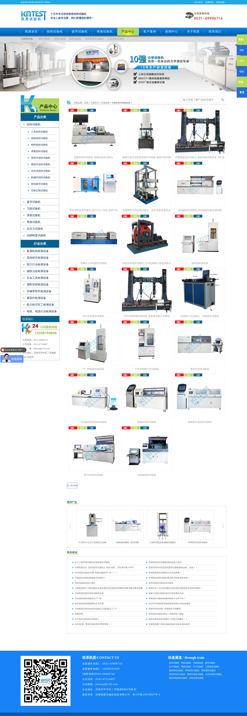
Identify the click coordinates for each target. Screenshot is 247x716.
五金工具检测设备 (38, 277)
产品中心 (95, 103)
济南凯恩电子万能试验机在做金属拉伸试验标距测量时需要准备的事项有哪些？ (109, 589)
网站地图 (220, 2)
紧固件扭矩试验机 (195, 674)
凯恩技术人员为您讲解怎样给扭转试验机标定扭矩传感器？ (175, 588)
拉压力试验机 (35, 228)
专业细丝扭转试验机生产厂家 (88, 598)
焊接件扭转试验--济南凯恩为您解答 (165, 609)
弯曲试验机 (33, 222)
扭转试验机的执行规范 (85, 583)
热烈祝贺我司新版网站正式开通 (89, 603)
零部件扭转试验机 (40, 158)
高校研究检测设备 (38, 257)
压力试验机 (198, 666)
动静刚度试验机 (36, 235)
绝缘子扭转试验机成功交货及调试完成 (166, 593)
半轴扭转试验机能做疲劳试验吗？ (90, 578)
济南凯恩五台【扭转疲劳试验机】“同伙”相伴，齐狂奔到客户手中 (104, 567)
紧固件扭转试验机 (40, 164)
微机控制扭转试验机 (178, 678)
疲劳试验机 (80, 31)
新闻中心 (171, 31)
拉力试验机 (174, 666)
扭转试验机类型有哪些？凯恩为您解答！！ (168, 619)
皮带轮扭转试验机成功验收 (161, 583)
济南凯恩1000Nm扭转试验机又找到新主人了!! (96, 609)
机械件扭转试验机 (40, 177)
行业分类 (105, 103)
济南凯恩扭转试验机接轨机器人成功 (165, 562)
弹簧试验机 (105, 31)
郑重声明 (79, 614)
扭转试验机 (55, 31)
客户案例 (149, 31)
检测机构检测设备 (38, 251)
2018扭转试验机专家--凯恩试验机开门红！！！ (96, 572)
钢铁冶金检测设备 (38, 271)
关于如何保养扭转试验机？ (87, 619)
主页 (86, 103)
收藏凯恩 (209, 2)
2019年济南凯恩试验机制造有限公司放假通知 (169, 603)
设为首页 (198, 2)
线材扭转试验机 (39, 138)
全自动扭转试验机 (40, 171)
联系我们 (215, 31)
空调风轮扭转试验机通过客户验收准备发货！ (169, 578)
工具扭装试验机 (212, 666)
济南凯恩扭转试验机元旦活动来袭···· (165, 572)
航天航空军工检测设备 (40, 304)
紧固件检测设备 (36, 297)
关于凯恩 (193, 31)
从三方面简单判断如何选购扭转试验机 (92, 562)
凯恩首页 (31, 31)
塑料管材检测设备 (38, 284)
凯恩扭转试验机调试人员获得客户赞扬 (166, 614)
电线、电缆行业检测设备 (42, 311)
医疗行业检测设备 (38, 264)
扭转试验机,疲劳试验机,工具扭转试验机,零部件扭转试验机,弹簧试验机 (70, 526)
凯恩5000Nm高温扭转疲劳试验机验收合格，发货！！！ (174, 567)
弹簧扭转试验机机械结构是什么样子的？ (167, 598)
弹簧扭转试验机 (39, 151)
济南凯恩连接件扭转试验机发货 (89, 593)
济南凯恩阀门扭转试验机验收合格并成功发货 (169, 624)
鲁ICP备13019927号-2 (146, 694)
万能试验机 (33, 208)
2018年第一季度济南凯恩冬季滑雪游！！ (93, 624)
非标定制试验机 (39, 190)
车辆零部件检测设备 (39, 291)
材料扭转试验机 (39, 145)
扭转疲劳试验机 (39, 184)
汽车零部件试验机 (94, 39)
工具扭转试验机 (115, 39)
